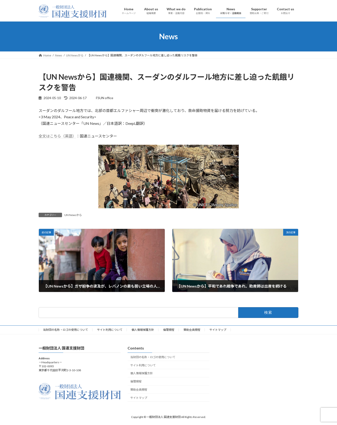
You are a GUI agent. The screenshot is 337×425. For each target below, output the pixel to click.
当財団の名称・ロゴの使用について (65, 329)
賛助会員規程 (191, 329)
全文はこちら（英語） (57, 136)
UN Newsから (73, 215)
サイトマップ (217, 329)
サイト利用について (109, 329)
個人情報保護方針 (143, 329)
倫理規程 (168, 329)
